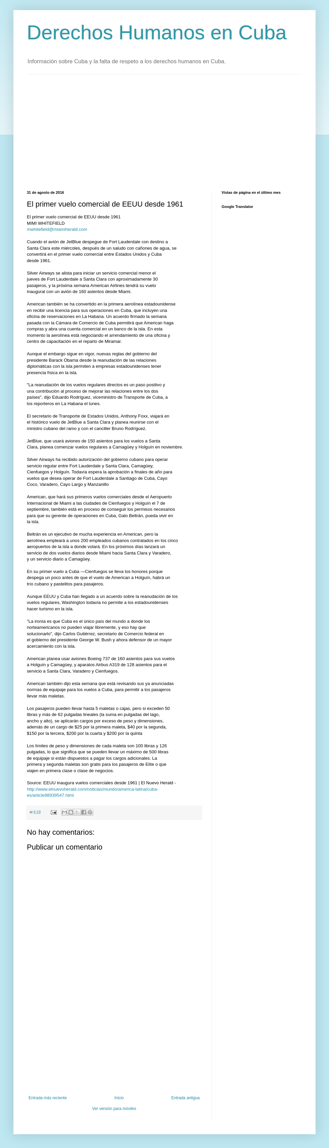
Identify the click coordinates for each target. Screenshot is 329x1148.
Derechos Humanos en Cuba (157, 32)
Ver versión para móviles (114, 1108)
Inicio (119, 1098)
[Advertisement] (118, 131)
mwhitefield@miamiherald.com (57, 229)
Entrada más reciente (48, 1098)
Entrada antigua (185, 1098)
